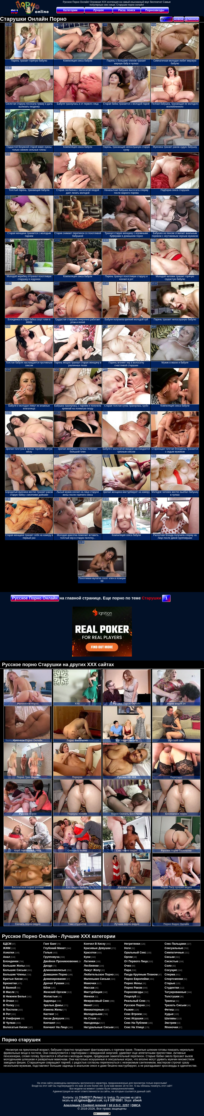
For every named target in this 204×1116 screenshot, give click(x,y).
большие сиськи (14, 970)
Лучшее (98, 10)
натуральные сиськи (99, 1027)
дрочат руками (53, 983)
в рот (7, 1014)
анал (6, 956)
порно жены (133, 983)
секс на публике (135, 1022)
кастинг (48, 1014)
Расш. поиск (126, 10)
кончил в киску (95, 943)
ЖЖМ (6, 948)
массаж (89, 987)
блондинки (10, 961)
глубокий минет (54, 948)
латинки (89, 961)
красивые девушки (97, 948)
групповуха (51, 956)
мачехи (89, 996)
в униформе (11, 1018)
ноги (127, 948)
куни (87, 956)
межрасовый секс (96, 1000)
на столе (90, 1018)
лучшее (166, 19)
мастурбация (93, 992)
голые (47, 952)
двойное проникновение (60, 961)
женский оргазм (54, 992)
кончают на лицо (55, 1027)
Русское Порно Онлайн (35, 598)
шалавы (170, 1018)
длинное (192, 19)
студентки (172, 987)
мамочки (90, 983)
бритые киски (13, 978)
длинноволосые (54, 970)
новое (178, 19)
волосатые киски (15, 1027)
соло (168, 965)
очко (127, 965)
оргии (128, 956)
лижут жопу (92, 970)
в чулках (9, 1022)
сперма (170, 974)
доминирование (54, 978)
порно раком (133, 987)
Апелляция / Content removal (85, 1105)
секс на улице (134, 1027)
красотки (90, 952)
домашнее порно (55, 974)
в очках (8, 1000)
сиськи (170, 956)
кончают (49, 1022)
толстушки (172, 996)
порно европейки (136, 978)
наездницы (92, 1022)
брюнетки (10, 983)
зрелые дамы (53, 1005)
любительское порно (99, 974)
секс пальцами (175, 943)
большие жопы (14, 965)
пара (127, 970)
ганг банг (50, 943)
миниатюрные (94, 1009)
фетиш (169, 1009)
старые (170, 983)
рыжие (129, 1009)
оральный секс (135, 952)
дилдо (47, 965)
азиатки (8, 952)
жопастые (50, 996)
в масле (9, 992)
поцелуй (130, 996)
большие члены (14, 974)
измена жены (53, 1009)
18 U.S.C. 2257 (119, 1105)
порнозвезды (133, 992)
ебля (46, 987)
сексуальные (174, 948)
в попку (8, 1005)
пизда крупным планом (141, 974)
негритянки (132, 943)
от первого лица (136, 961)
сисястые (171, 961)
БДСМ (7, 943)
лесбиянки (91, 965)
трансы (170, 1000)
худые (169, 1014)
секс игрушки (133, 1018)
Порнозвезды (154, 10)
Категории (70, 10)
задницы (49, 1000)
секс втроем (133, 1014)
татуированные (175, 992)
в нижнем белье (14, 996)
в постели (10, 1009)
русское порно (134, 1005)
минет (88, 1005)
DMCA (135, 1105)
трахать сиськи (175, 1005)
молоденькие (93, 1014)
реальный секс (134, 1000)
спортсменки (174, 978)
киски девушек (53, 1018)
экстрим (170, 1022)
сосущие (171, 970)
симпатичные (174, 952)
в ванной (9, 987)
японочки (171, 1027)
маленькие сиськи (97, 978)
